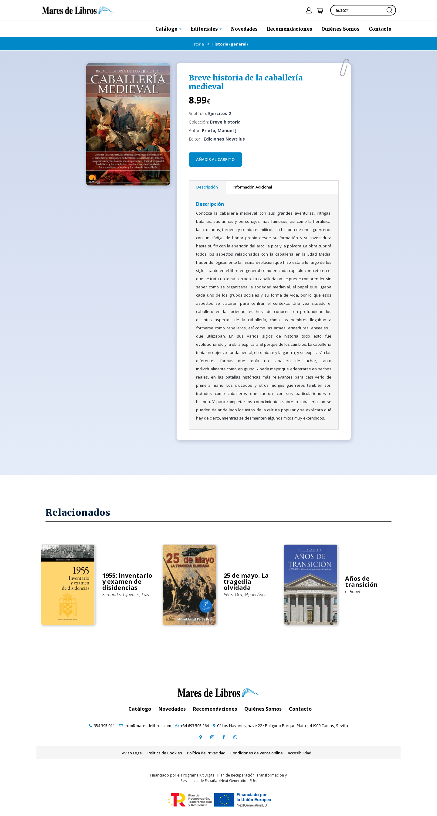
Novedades (244, 29)
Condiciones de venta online (256, 753)
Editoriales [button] (205, 29)
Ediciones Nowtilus (224, 139)
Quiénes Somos (340, 29)
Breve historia (225, 122)
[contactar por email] (145, 725)
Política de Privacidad (206, 753)
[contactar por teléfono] (102, 725)
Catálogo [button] (167, 29)
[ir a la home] (78, 10)
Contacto (380, 29)
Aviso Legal (132, 753)
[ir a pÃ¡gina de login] (308, 10)
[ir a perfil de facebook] (223, 737)
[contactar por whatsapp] (235, 737)
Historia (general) (230, 44)
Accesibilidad (299, 753)
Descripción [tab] (207, 187)
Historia (197, 44)
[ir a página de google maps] (200, 737)
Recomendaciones (289, 29)
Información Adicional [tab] (252, 187)
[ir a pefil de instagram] (212, 737)
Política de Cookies (164, 753)
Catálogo (139, 709)
